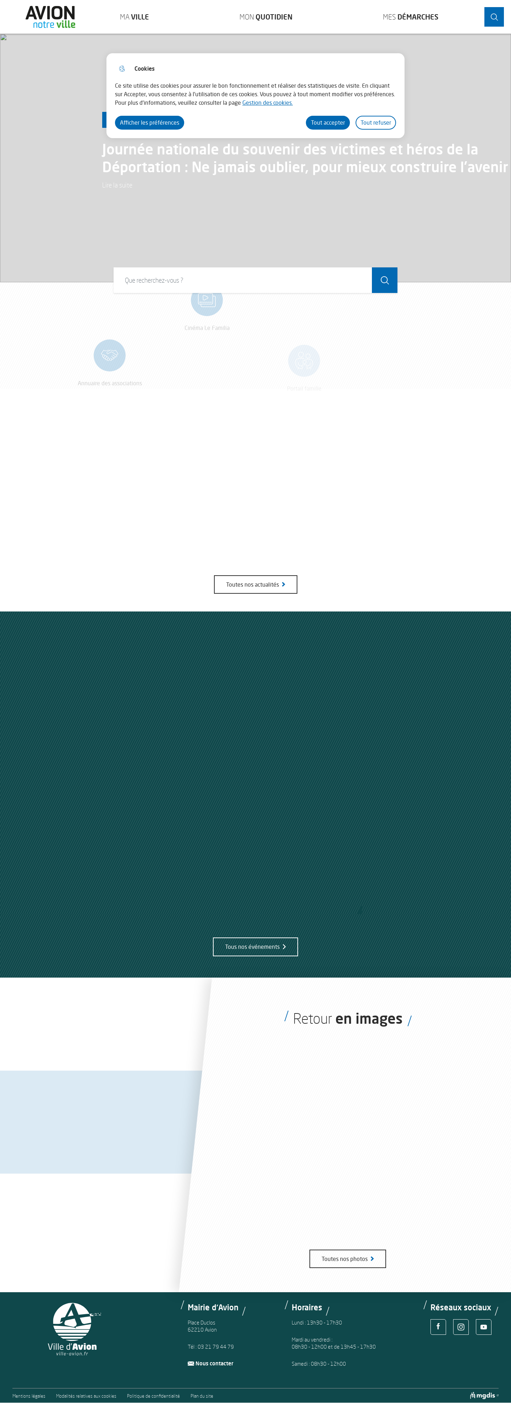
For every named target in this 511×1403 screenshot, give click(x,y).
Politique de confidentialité (153, 1396)
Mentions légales (28, 1396)
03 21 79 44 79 (216, 1346)
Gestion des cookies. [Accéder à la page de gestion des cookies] (267, 102)
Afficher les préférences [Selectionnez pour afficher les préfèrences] (149, 122)
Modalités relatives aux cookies (86, 1396)
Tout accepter (328, 122)
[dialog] (255, 95)
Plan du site (202, 1396)
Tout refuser (376, 122)
